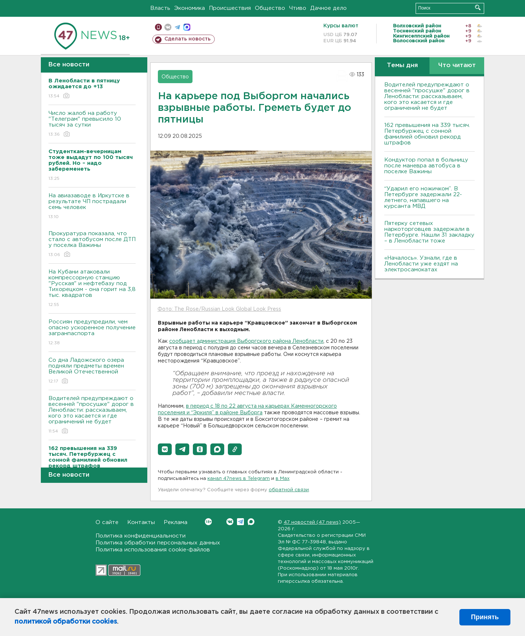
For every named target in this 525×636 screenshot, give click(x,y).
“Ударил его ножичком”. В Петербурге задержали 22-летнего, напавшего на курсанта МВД (423, 197)
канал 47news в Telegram (238, 479)
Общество (270, 8)
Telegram (240, 521)
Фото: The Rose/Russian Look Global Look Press (219, 309)
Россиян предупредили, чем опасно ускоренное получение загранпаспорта (92, 332)
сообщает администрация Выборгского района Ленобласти (246, 341)
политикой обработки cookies (66, 622)
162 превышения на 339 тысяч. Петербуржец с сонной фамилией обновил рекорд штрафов (427, 134)
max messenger (186, 27)
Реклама (175, 522)
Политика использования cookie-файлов (153, 549)
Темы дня (402, 65)
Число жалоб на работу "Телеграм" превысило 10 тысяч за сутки (92, 124)
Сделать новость (187, 39)
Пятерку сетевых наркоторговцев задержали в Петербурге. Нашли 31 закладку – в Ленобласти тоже (429, 232)
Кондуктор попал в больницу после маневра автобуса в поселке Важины (426, 166)
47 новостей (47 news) (312, 522)
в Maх (282, 479)
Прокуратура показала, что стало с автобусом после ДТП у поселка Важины (92, 244)
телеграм (177, 27)
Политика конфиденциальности (141, 536)
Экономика (189, 8)
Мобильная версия (158, 27)
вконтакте (167, 27)
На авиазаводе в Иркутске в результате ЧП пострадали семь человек (92, 206)
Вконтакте (208, 521)
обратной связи (289, 490)
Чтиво (297, 8)
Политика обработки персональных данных (158, 542)
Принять (485, 617)
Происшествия (230, 8)
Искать (478, 7)
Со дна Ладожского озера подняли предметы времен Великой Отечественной (92, 371)
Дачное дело (328, 8)
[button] (165, 449)
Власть (160, 8)
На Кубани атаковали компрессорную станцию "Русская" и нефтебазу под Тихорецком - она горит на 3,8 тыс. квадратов (92, 288)
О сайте (107, 522)
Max (251, 521)
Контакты (141, 522)
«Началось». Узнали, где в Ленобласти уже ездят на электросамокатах (421, 264)
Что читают (457, 65)
